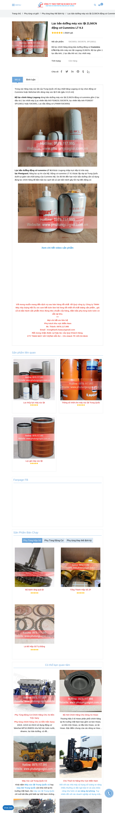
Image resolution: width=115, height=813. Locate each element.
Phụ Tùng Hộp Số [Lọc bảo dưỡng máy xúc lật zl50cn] (32, 540)
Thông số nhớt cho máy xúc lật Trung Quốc (81, 402)
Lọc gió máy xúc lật (34, 461)
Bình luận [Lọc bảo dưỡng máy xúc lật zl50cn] (31, 79)
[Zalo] (90, 71)
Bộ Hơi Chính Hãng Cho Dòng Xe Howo (80, 715)
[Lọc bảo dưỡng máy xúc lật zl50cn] (100, 5)
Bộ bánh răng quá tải (34, 590)
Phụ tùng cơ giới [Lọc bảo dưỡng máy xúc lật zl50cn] (31, 13)
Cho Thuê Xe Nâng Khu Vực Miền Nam (80, 781)
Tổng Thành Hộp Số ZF (80, 590)
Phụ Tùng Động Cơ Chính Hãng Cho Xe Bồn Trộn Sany (34, 716)
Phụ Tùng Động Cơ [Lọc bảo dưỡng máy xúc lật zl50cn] (53, 540)
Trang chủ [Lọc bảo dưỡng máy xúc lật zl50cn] (16, 13)
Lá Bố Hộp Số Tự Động (34, 646)
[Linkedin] (72, 71)
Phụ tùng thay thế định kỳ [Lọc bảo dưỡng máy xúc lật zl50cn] (53, 13)
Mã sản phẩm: (58, 41)
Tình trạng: (57, 61)
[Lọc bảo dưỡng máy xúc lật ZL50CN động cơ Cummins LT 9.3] (57, 5)
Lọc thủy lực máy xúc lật (34, 402)
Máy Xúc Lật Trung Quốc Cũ (34, 781)
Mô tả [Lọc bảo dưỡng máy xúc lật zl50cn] (17, 79)
